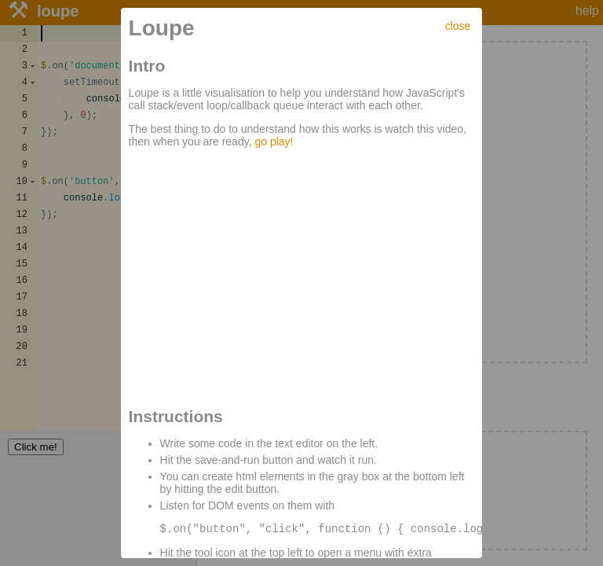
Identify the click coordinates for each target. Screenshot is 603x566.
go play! (273, 141)
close (458, 26)
